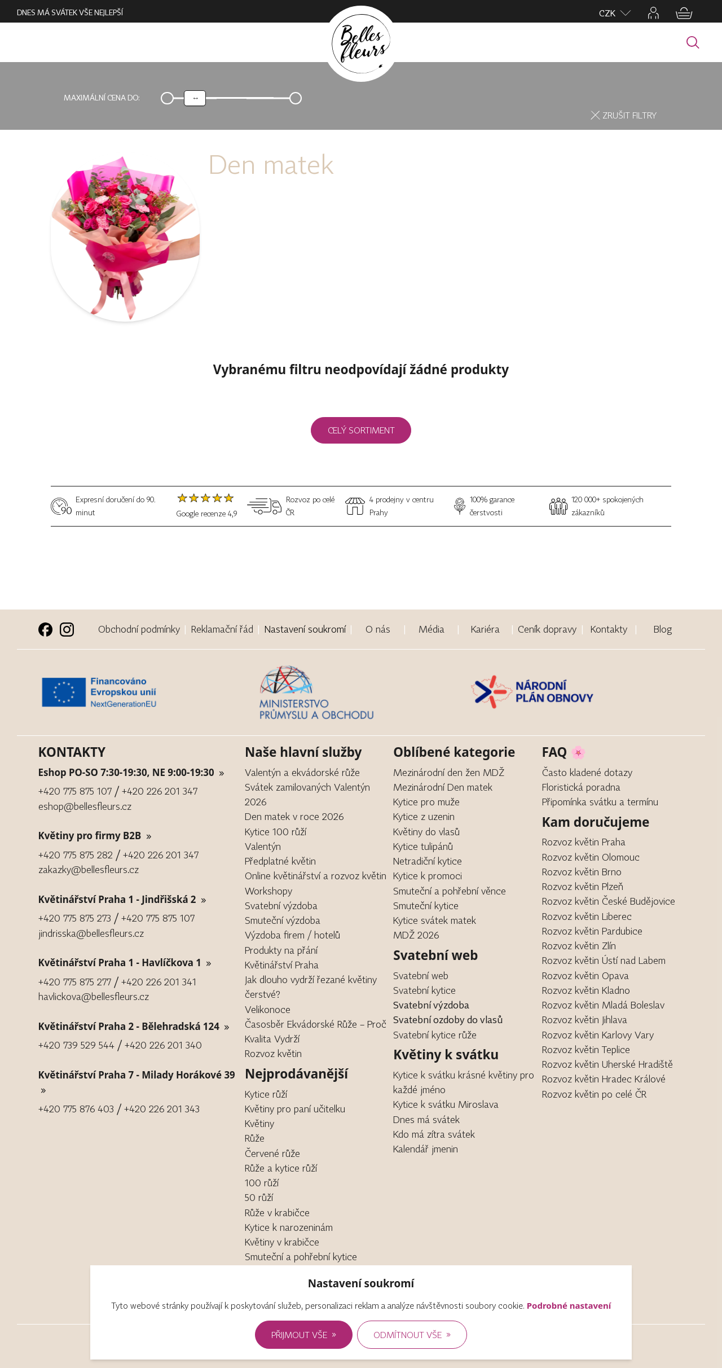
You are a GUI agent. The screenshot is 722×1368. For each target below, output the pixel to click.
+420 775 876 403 (76, 1109)
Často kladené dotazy (587, 772)
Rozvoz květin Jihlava (584, 1019)
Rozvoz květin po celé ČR (594, 1094)
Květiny (259, 1123)
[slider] (195, 98)
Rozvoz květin (273, 1053)
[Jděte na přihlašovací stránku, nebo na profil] (653, 13)
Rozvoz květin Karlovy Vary (598, 1035)
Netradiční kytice (427, 861)
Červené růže (272, 1153)
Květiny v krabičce (282, 1242)
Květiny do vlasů (426, 832)
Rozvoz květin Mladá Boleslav (603, 1005)
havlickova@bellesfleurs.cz (93, 996)
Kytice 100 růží (275, 832)
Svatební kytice (424, 990)
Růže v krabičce (277, 1212)
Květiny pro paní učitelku (295, 1109)
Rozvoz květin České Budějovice (608, 901)
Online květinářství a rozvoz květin (315, 876)
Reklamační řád (222, 629)
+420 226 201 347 (159, 791)
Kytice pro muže (426, 802)
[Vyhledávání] (693, 42)
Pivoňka (260, 1286)
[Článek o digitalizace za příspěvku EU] (146, 692)
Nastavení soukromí (305, 629)
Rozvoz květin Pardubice (592, 931)
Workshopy (268, 891)
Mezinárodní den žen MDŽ (448, 772)
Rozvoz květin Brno (582, 872)
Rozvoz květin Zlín (579, 946)
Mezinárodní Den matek (442, 787)
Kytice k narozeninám (289, 1227)
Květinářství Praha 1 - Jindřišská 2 (122, 899)
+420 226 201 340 (163, 1045)
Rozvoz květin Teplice (586, 1049)
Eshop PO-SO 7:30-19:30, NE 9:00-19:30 (131, 772)
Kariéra (485, 629)
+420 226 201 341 (158, 982)
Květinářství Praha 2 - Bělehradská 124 (134, 1026)
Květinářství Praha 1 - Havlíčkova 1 (125, 962)
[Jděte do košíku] (684, 13)
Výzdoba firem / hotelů (292, 935)
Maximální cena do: (102, 97)
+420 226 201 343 (162, 1109)
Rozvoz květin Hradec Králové (604, 1079)
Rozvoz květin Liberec (587, 916)
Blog (663, 629)
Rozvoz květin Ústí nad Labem (604, 960)
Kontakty (609, 629)
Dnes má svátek (426, 1119)
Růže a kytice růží (281, 1168)
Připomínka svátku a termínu (600, 802)
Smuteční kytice (426, 905)
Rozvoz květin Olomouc (591, 857)
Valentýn (263, 846)
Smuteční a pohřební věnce (449, 891)
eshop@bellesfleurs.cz (84, 806)
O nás (378, 629)
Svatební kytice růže (435, 1035)
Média (431, 629)
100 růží (262, 1183)
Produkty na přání (281, 950)
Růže (255, 1138)
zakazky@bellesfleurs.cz (88, 869)
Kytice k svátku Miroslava (446, 1104)
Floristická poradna (581, 787)
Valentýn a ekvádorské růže (302, 772)
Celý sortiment (361, 430)
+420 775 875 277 (74, 982)
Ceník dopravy (547, 629)
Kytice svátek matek (434, 920)
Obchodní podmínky (139, 629)
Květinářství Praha (282, 965)
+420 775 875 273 (74, 918)
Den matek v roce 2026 (294, 816)
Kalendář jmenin (425, 1149)
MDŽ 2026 (416, 935)
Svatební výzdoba (281, 905)
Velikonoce (267, 1009)
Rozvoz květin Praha (584, 842)
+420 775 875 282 (75, 855)
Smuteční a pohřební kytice (301, 1256)
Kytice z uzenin (424, 816)
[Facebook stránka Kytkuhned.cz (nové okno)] (45, 629)
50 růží (259, 1197)
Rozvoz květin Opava (585, 975)
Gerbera (261, 1272)
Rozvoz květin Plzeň (582, 886)
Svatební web (420, 975)
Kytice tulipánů (423, 846)
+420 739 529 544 (76, 1045)
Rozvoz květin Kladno (586, 990)
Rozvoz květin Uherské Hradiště (607, 1064)
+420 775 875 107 (75, 791)
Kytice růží (266, 1094)
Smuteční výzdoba (282, 920)
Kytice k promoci (427, 876)
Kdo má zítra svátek (434, 1134)
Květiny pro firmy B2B (95, 835)
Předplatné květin (280, 861)
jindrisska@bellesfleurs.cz (91, 933)
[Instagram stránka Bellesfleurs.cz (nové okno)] (67, 629)
